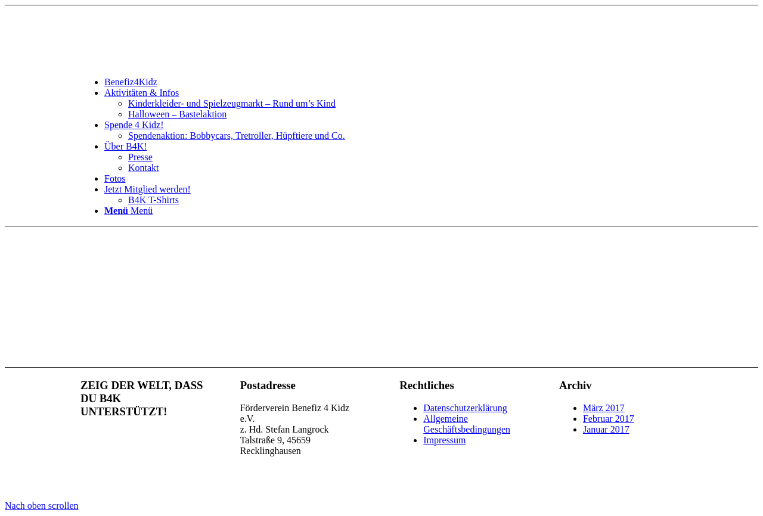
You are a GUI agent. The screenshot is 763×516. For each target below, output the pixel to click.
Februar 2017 (608, 419)
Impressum (444, 440)
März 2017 (604, 408)
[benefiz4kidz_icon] (169, 62)
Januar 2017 (606, 429)
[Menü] (128, 211)
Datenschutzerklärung (465, 408)
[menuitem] (393, 82)
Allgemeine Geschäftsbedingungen (466, 424)
